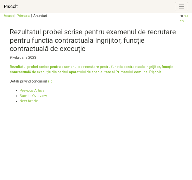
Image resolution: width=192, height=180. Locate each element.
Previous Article (32, 90)
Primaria (23, 16)
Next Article (29, 101)
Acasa (9, 16)
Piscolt (11, 6)
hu (186, 16)
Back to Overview (33, 96)
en (182, 21)
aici (51, 81)
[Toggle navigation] (181, 6)
